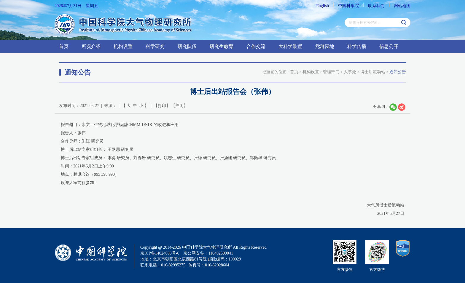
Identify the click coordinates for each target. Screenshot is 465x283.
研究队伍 (187, 46)
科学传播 (356, 46)
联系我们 (376, 6)
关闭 (179, 105)
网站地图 (402, 6)
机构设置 (123, 46)
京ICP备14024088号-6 (159, 253)
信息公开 (388, 46)
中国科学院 (348, 6)
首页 (64, 46)
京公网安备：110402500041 (208, 253)
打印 (162, 105)
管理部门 (331, 72)
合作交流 (255, 46)
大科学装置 (290, 46)
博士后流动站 (372, 72)
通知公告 (397, 72)
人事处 (350, 72)
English (322, 6)
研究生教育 (221, 46)
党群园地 (324, 46)
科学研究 (155, 46)
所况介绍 (91, 46)
